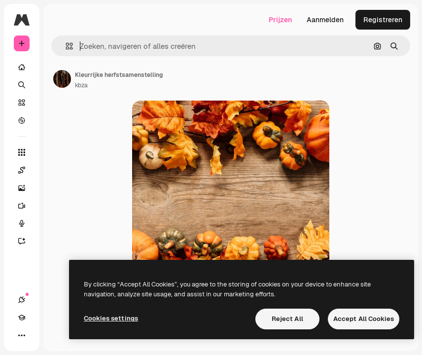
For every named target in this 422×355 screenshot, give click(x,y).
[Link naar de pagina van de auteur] (62, 79)
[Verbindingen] (22, 300)
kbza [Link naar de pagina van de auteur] (81, 85)
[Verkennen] (22, 120)
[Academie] (22, 317)
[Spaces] (26, 170)
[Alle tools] (22, 152)
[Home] (22, 67)
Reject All (287, 319)
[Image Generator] (26, 188)
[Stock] (22, 102)
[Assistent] (26, 241)
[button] (65, 46)
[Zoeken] (22, 85)
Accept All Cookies (363, 319)
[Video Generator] (26, 205)
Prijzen (280, 19)
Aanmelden (325, 19)
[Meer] (22, 335)
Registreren (382, 19)
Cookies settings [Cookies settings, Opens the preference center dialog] (111, 318)
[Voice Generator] (26, 223)
